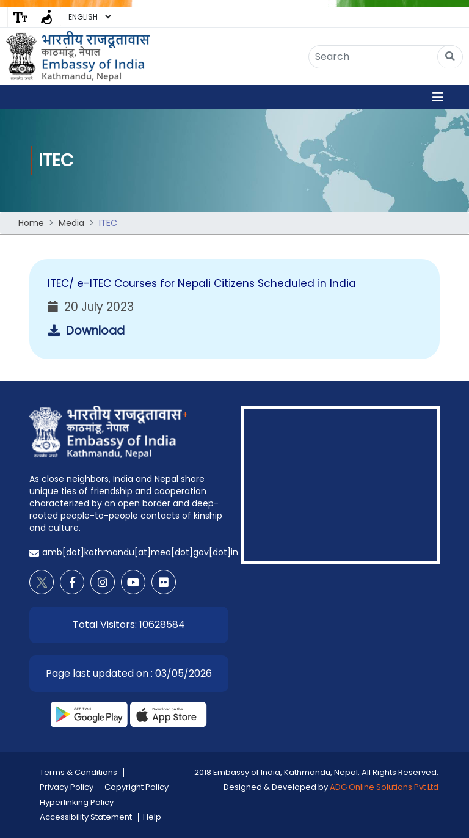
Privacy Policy (66, 787)
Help (152, 817)
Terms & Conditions (78, 772)
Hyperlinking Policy (77, 802)
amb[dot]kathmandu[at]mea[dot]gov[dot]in (140, 552)
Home (31, 223)
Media (71, 223)
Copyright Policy (136, 787)
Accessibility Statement (86, 817)
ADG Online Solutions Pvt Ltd (384, 787)
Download (86, 330)
